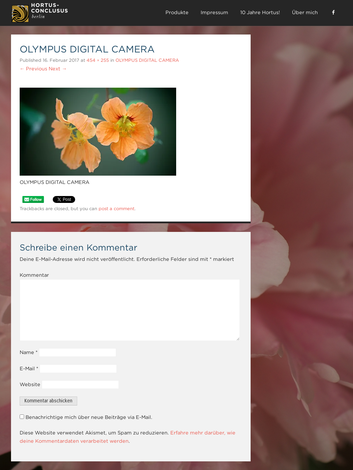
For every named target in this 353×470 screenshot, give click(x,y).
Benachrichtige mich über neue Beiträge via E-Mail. (89, 417)
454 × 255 (98, 60)
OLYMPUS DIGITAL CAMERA (147, 60)
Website (30, 384)
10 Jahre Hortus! (260, 12)
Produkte (177, 12)
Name (29, 352)
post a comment (116, 208)
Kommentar (34, 275)
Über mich (305, 12)
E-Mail (29, 368)
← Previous (33, 68)
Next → (58, 68)
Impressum (214, 12)
